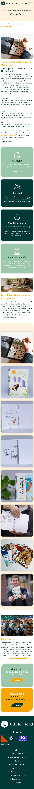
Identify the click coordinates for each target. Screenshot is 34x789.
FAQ (17, 761)
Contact (17, 783)
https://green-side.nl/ (18, 658)
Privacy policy (17, 779)
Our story (17, 768)
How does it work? (17, 764)
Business (17, 750)
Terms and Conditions (17, 775)
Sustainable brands (17, 757)
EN (26, 3)
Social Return (17, 754)
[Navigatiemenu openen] (31, 3)
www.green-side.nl (8, 135)
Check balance (17, 772)
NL (23, 3)
